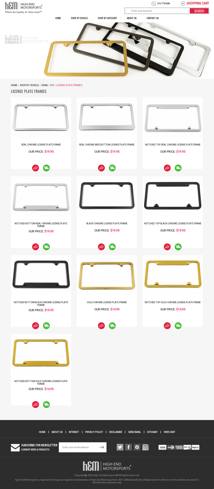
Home (58, 18)
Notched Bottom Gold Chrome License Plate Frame (41, 382)
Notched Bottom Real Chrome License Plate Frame (41, 225)
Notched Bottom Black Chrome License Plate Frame (41, 303)
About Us (132, 18)
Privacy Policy (94, 432)
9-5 (52, 85)
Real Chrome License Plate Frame (41, 144)
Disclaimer (115, 432)
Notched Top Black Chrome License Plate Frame (172, 223)
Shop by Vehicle (79, 18)
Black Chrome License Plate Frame (107, 223)
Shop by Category (107, 18)
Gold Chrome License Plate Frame (106, 302)
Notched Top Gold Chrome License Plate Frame (172, 302)
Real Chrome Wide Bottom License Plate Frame (106, 144)
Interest (73, 432)
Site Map (153, 432)
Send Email (134, 432)
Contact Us (153, 18)
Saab (44, 85)
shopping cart (198, 3)
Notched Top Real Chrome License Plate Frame (172, 144)
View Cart (170, 432)
